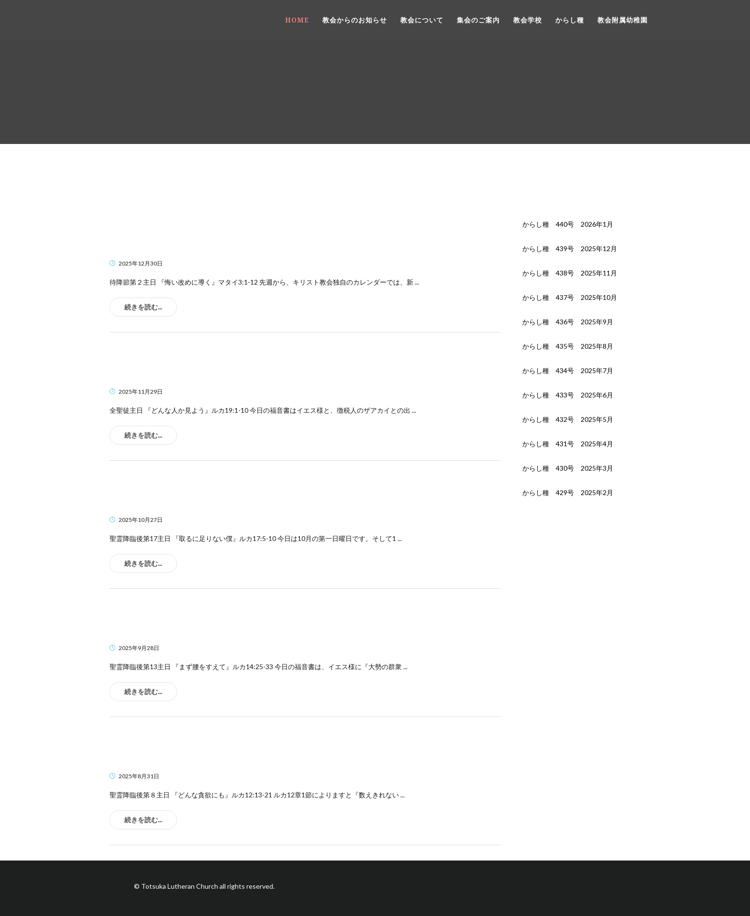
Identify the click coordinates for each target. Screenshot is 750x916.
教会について (421, 19)
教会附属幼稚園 (622, 19)
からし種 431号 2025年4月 (567, 444)
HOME (297, 19)
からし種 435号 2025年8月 (567, 346)
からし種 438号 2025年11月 (569, 273)
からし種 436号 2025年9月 (567, 322)
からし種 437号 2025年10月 (569, 297)
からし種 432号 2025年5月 (567, 419)
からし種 (569, 19)
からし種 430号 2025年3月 (567, 468)
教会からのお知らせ (354, 19)
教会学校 (527, 19)
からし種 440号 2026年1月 (567, 224)
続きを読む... (143, 307)
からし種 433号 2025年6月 (567, 395)
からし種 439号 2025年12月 (569, 248)
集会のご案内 (478, 19)
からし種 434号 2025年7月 (567, 370)
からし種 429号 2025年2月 (567, 492)
